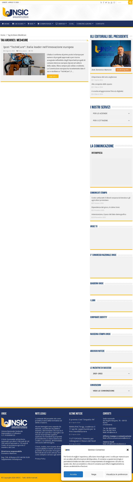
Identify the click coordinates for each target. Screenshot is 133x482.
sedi (30, 24)
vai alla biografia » (123, 70)
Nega (93, 474)
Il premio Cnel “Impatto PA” (82, 419)
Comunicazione (84, 24)
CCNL (71, 24)
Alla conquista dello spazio (102, 84)
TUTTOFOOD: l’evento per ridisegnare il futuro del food (82, 439)
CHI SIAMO (18, 24)
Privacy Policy (40, 459)
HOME (5, 24)
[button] (127, 449)
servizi (60, 24)
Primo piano (22, 51)
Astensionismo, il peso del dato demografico (109, 214)
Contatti (100, 24)
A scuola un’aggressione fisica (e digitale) (107, 91)
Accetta (73, 474)
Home (3, 35)
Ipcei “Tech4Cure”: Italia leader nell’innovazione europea (38, 47)
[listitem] (119, 170)
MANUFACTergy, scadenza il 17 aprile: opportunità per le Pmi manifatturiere (82, 429)
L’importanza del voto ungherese (104, 77)
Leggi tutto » (53, 76)
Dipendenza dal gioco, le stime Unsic (106, 207)
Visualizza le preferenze (116, 474)
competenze (44, 24)
